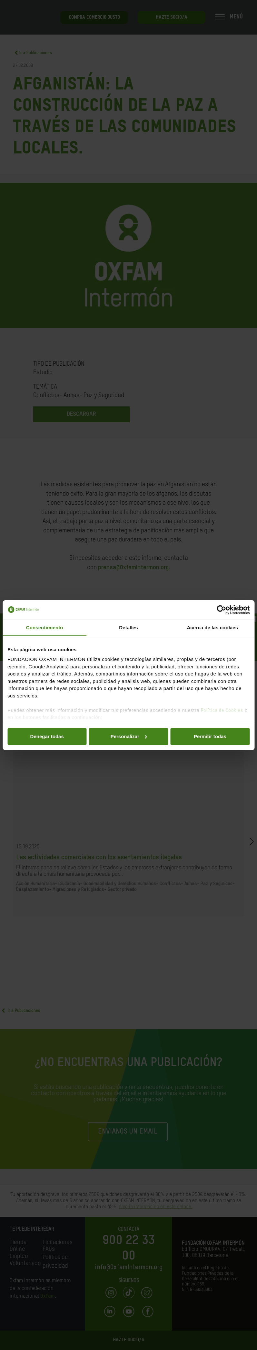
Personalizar (129, 736)
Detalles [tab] (128, 627)
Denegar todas (47, 736)
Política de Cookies (222, 710)
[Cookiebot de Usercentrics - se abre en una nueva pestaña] (221, 610)
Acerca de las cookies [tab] (212, 627)
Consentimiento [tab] (44, 627)
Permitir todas (210, 736)
